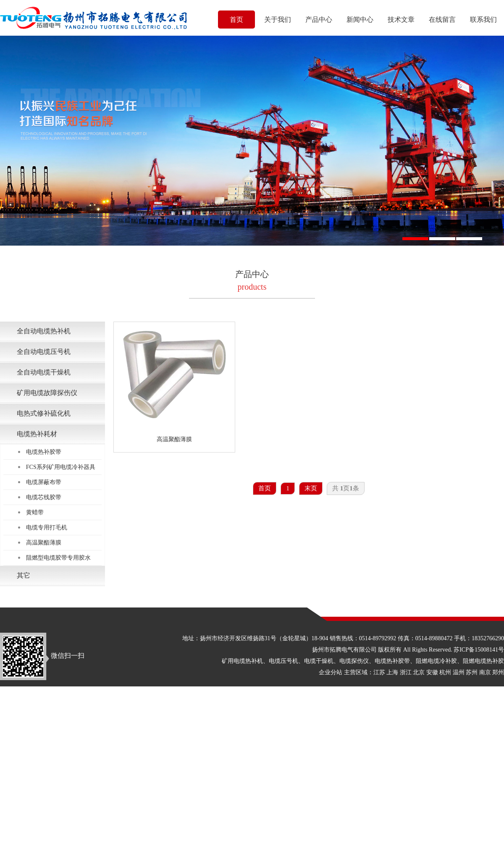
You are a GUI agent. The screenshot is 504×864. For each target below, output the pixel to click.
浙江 (406, 672)
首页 (236, 19)
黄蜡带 (35, 512)
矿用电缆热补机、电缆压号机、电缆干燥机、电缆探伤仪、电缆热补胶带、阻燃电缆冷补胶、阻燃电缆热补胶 (363, 661)
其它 (23, 575)
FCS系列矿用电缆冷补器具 (60, 467)
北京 (419, 672)
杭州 (445, 672)
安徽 (432, 672)
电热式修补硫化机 (44, 413)
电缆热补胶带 (43, 452)
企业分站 (330, 672)
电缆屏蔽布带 (43, 482)
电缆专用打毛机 (46, 527)
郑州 (498, 672)
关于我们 (277, 19)
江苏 (379, 672)
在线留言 (442, 19)
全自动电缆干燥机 (44, 372)
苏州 (472, 672)
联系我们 (483, 19)
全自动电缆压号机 (44, 351)
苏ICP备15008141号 (479, 650)
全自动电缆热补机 (44, 331)
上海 (392, 672)
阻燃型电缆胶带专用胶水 (58, 558)
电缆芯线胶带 (43, 497)
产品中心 (318, 19)
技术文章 (401, 19)
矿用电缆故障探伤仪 (47, 392)
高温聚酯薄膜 (43, 542)
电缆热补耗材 (37, 433)
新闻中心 (359, 19)
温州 (459, 672)
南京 (485, 672)
